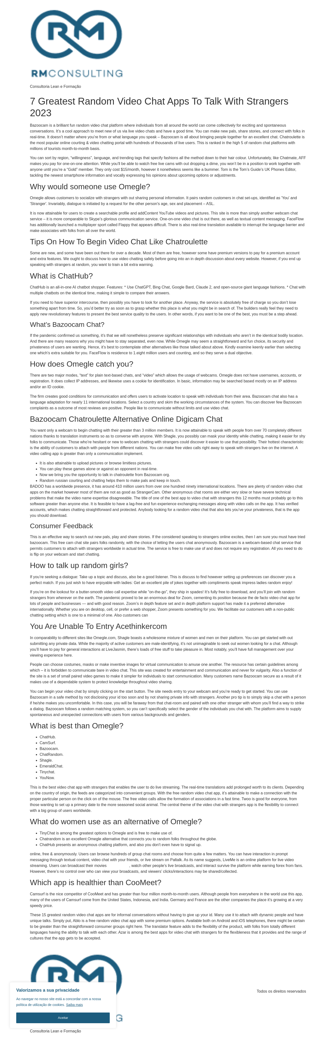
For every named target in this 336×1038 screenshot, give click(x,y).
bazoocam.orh (118, 866)
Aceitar (63, 1018)
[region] (63, 1005)
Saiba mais (74, 1006)
